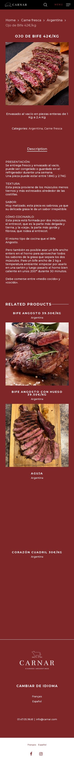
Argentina (55, 20)
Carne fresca (31, 20)
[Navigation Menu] (62, 4)
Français (37, 696)
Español (37, 701)
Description (37, 149)
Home (11, 20)
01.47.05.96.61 (25, 719)
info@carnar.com (46, 719)
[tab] (37, 149)
